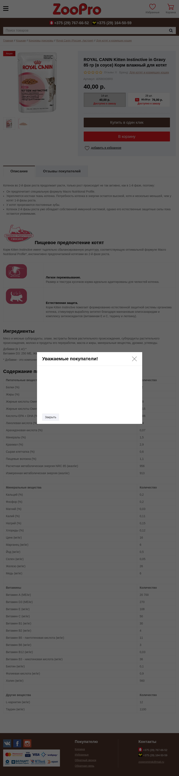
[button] (134, 358)
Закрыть (50, 417)
